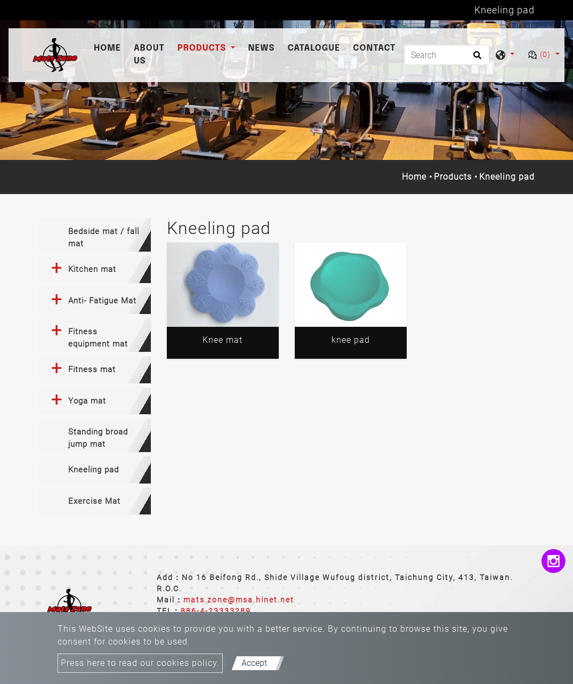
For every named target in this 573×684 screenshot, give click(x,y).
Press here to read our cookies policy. (140, 663)
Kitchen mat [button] (92, 269)
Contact (374, 48)
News (261, 48)
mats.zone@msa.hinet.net (238, 600)
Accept (254, 663)
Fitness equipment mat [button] (98, 338)
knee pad (351, 340)
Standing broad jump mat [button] (98, 438)
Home (109, 47)
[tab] (95, 235)
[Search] (446, 55)
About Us (149, 55)
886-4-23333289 (216, 611)
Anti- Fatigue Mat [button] (102, 300)
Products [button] (203, 48)
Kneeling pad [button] (93, 469)
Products (453, 177)
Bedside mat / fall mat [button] (103, 237)
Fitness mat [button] (92, 369)
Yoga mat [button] (87, 401)
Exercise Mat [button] (94, 501)
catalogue (313, 48)
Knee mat (223, 340)
